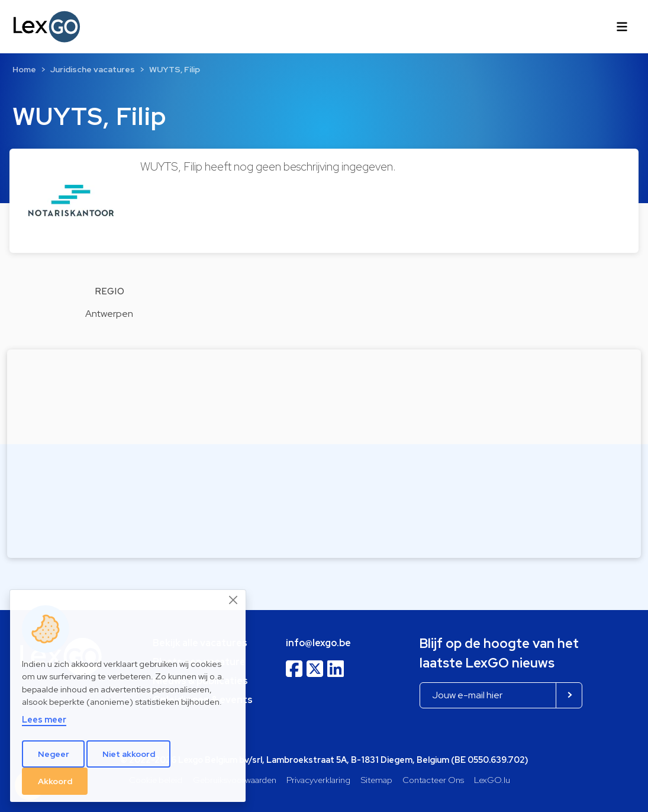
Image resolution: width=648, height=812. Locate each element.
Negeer (53, 754)
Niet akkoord (128, 754)
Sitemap (376, 779)
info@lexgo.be (318, 643)
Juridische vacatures (92, 69)
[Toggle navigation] (622, 26)
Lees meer (44, 719)
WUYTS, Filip (174, 69)
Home (24, 69)
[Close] (234, 600)
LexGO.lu (492, 779)
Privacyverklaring (318, 779)
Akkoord (55, 781)
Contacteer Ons (433, 779)
